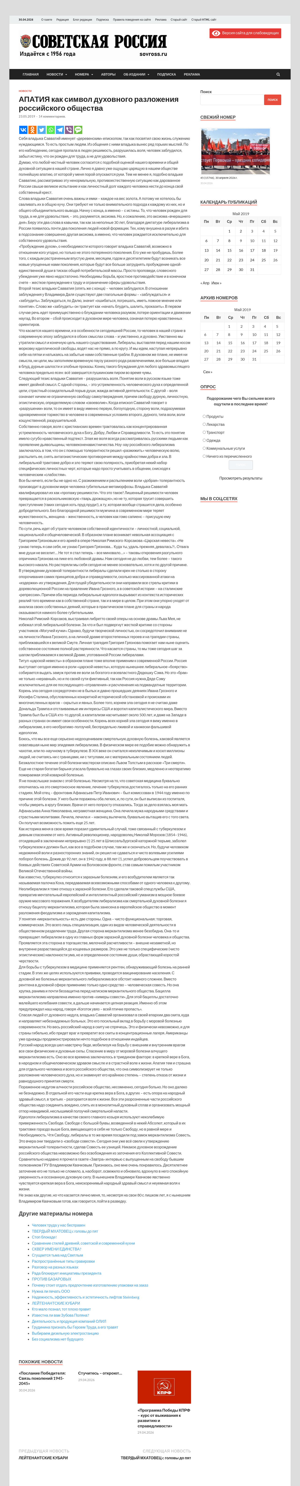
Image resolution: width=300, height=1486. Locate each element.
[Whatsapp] (51, 130)
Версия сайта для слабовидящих (245, 32)
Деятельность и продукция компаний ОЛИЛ (69, 1321)
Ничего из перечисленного (229, 456)
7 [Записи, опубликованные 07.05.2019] (218, 240)
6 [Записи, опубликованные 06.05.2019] (206, 240)
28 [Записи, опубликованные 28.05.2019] (218, 269)
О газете (46, 19)
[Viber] (69, 130)
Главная (31, 74)
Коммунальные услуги (225, 448)
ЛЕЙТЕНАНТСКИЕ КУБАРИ (56, 1303)
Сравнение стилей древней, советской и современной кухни (83, 1243)
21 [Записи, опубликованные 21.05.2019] (218, 260)
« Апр (204, 283)
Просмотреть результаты (240, 478)
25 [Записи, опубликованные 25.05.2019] (264, 260)
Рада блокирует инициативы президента (66, 1273)
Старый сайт (179, 19)
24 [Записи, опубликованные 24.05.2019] (252, 260)
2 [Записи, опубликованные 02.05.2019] (241, 231)
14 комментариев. (52, 116)
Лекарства (215, 424)
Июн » (216, 283)
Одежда (213, 440)
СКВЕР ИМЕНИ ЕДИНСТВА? (56, 1249)
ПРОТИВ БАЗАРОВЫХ (51, 1279)
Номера (82, 74)
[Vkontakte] (23, 130)
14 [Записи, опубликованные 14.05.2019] (218, 250)
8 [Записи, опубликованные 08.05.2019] (229, 240)
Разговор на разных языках (55, 1267)
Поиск (206, 91)
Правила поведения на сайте (132, 19)
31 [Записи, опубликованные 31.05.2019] (252, 269)
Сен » (207, 372)
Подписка (102, 19)
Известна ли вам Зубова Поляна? (60, 1315)
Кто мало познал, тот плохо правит (61, 1309)
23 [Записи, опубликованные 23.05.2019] (241, 260)
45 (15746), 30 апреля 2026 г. (219, 177)
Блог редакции (82, 19)
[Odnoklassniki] (32, 130)
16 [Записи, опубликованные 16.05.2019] (241, 250)
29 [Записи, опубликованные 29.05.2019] (229, 269)
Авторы (108, 74)
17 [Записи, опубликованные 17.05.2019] (252, 250)
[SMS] (78, 130)
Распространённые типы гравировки (63, 1261)
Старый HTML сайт (204, 19)
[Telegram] (60, 130)
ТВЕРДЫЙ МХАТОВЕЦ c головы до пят (65, 1231)
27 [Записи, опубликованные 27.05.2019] (206, 269)
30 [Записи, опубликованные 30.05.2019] (241, 269)
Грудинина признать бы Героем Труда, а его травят (75, 1327)
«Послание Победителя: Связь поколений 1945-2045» (42, 1378)
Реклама (160, 19)
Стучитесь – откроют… (100, 1373)
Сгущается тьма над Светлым (57, 1255)
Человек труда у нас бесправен (58, 1225)
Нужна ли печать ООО (51, 1291)
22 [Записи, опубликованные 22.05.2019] (229, 260)
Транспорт (215, 432)
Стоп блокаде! (44, 1237)
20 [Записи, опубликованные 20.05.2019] (206, 260)
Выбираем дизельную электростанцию (65, 1333)
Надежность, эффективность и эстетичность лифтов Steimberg (85, 1297)
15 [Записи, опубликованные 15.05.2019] (229, 250)
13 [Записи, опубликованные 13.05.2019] (206, 250)
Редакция (62, 19)
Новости (55, 74)
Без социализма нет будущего (57, 1339)
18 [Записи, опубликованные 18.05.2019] (264, 250)
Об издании (134, 74)
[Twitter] (42, 130)
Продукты (214, 416)
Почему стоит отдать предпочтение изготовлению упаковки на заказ (90, 1285)
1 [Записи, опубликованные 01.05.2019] (229, 231)
